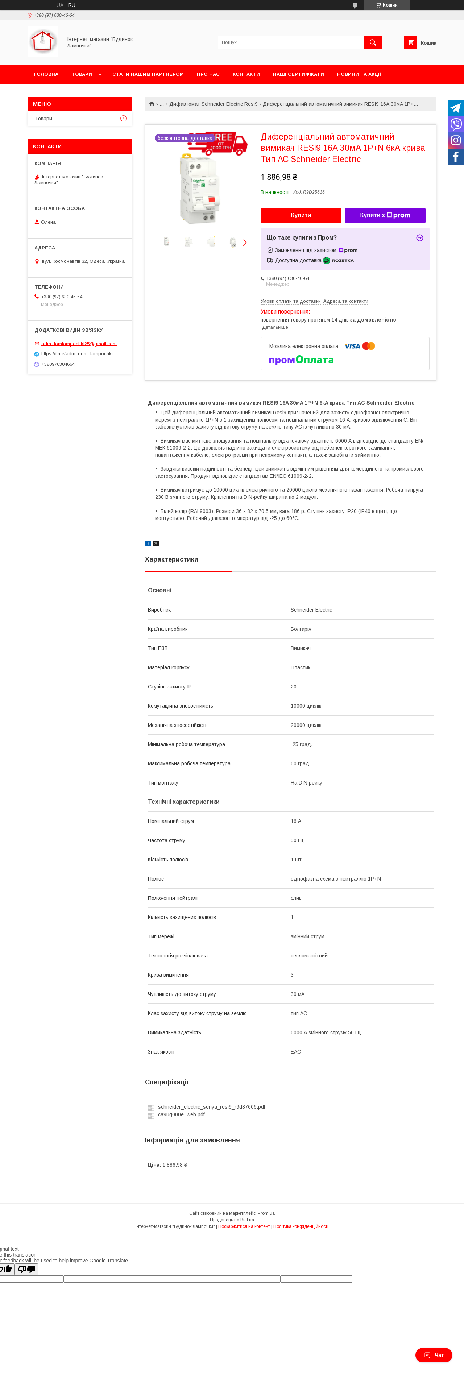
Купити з (385, 215)
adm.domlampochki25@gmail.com (79, 343)
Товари (81, 74)
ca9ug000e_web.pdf (181, 1114)
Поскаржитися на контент (244, 1226)
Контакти (246, 74)
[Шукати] (373, 42)
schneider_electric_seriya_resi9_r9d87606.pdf (211, 1107)
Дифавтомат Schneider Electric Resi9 (213, 104)
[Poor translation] (26, 1269)
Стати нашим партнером (148, 74)
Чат (434, 1355)
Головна (46, 74)
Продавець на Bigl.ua (232, 1219)
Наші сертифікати (298, 74)
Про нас (208, 74)
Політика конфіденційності (300, 1226)
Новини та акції (359, 74)
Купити (301, 215)
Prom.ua (266, 1213)
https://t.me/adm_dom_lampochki (77, 353)
